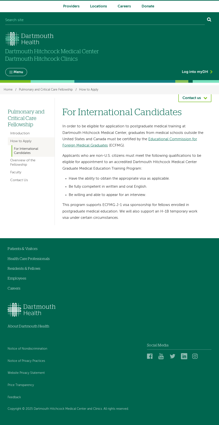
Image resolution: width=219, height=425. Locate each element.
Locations (98, 6)
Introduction (20, 133)
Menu (18, 72)
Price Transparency (21, 385)
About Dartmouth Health (28, 326)
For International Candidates (26, 151)
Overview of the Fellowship (22, 162)
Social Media (158, 345)
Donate (148, 6)
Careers (124, 6)
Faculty (15, 172)
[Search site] (105, 20)
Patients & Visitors (22, 249)
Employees (17, 278)
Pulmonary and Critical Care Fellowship (46, 89)
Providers (71, 6)
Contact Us (19, 180)
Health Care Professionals (29, 259)
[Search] (209, 20)
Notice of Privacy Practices (26, 361)
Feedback (14, 397)
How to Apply (88, 89)
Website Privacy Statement (26, 372)
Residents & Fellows (24, 268)
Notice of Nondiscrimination (27, 348)
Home (8, 89)
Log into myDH (195, 72)
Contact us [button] (191, 98)
